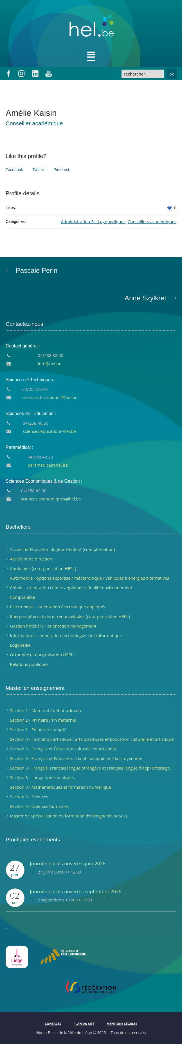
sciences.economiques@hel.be (51, 499)
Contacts (53, 1023)
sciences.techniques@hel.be (49, 397)
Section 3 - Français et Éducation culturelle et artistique (64, 749)
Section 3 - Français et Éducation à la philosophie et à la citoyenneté (76, 758)
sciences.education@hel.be (49, 431)
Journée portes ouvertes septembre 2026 (75, 891)
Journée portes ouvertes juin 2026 (67, 863)
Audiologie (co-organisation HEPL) (43, 568)
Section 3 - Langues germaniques (42, 777)
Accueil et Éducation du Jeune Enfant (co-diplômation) (62, 549)
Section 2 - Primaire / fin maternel (43, 720)
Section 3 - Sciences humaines (39, 806)
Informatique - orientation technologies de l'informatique (66, 635)
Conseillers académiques (152, 221)
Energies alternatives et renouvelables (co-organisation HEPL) (70, 616)
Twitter (38, 169)
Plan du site (83, 1023)
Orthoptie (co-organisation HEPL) (42, 654)
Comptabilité (22, 597)
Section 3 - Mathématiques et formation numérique (60, 787)
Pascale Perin (36, 270)
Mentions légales (122, 1023)
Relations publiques (29, 664)
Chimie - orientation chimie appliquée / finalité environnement (71, 587)
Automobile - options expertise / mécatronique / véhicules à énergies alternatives (89, 578)
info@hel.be (49, 363)
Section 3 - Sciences (29, 796)
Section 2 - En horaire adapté (38, 729)
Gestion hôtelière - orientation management (53, 626)
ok (171, 74)
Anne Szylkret (145, 298)
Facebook (14, 169)
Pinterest (61, 169)
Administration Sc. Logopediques (93, 221)
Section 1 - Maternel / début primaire (46, 710)
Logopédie (20, 645)
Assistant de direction (31, 559)
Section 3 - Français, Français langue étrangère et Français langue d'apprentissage (90, 768)
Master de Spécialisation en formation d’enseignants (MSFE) (68, 816)
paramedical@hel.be (48, 465)
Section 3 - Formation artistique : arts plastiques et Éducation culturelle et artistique (92, 739)
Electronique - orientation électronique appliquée (58, 606)
